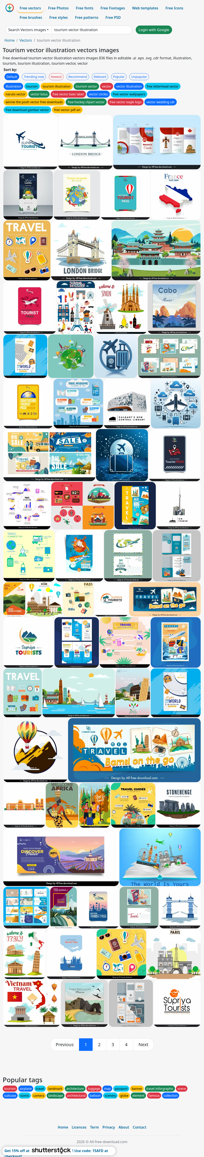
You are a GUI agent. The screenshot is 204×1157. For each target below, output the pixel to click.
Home (9, 40)
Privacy (108, 1127)
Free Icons (174, 8)
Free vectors (30, 8)
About (124, 1127)
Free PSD (113, 17)
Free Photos (58, 8)
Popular (119, 77)
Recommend (78, 77)
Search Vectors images (27, 29)
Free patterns (86, 17)
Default (11, 77)
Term (94, 1127)
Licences (79, 1127)
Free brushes (31, 17)
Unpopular (139, 77)
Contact (139, 1127)
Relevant (100, 77)
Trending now (34, 77)
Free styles (58, 17)
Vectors (25, 40)
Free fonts (85, 8)
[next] (143, 1044)
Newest (56, 77)
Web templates (145, 8)
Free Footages (112, 8)
